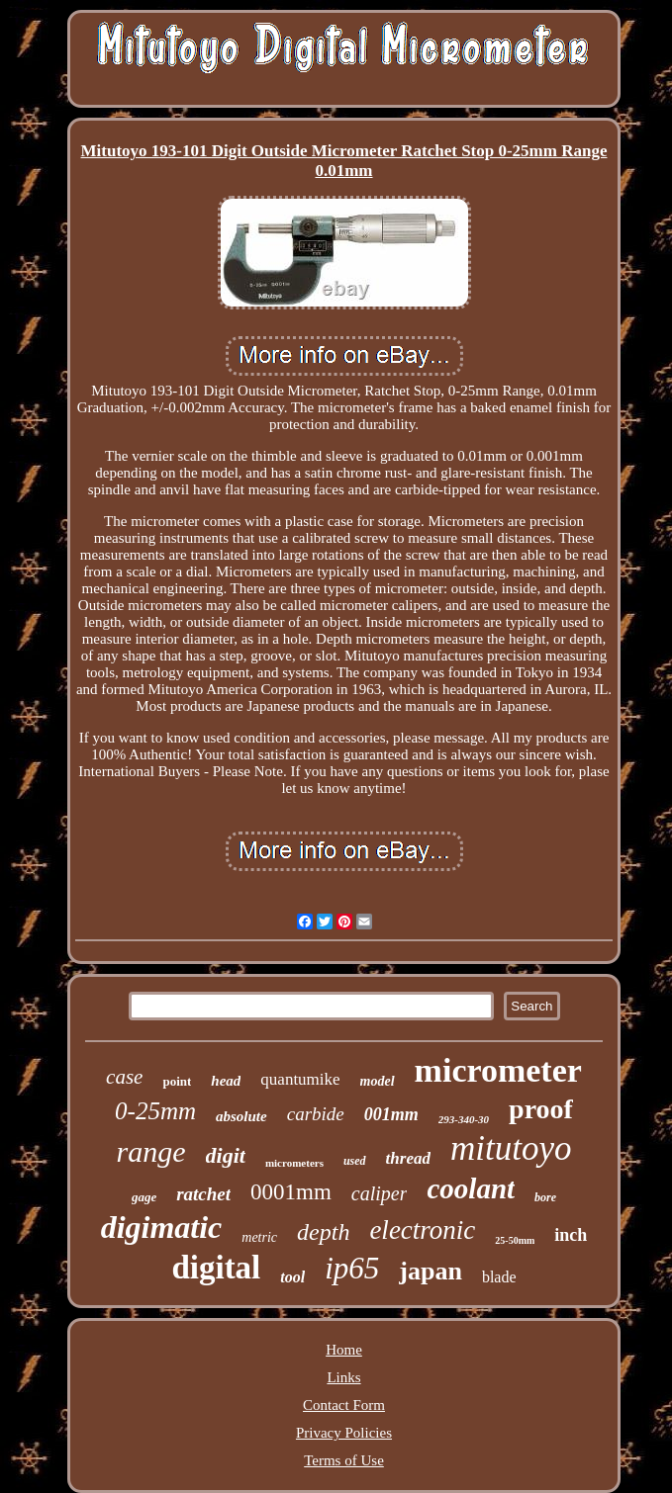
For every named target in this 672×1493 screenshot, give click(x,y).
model (377, 1081)
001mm (391, 1114)
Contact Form (344, 1405)
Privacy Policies (344, 1433)
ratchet (203, 1194)
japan (430, 1271)
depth (323, 1232)
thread (408, 1158)
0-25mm (155, 1111)
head (225, 1081)
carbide (315, 1113)
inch (570, 1235)
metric (259, 1237)
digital (215, 1267)
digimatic (162, 1227)
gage (144, 1196)
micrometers (294, 1163)
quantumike (299, 1079)
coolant (471, 1188)
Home (344, 1350)
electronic (422, 1230)
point (176, 1081)
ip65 (352, 1268)
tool (292, 1277)
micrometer (498, 1070)
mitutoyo (510, 1148)
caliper (379, 1193)
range (151, 1151)
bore (545, 1197)
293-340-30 (463, 1119)
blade (499, 1277)
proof (541, 1109)
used (354, 1161)
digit (225, 1155)
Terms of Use (344, 1460)
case (124, 1077)
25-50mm (514, 1240)
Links (343, 1377)
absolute (241, 1116)
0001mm (291, 1192)
